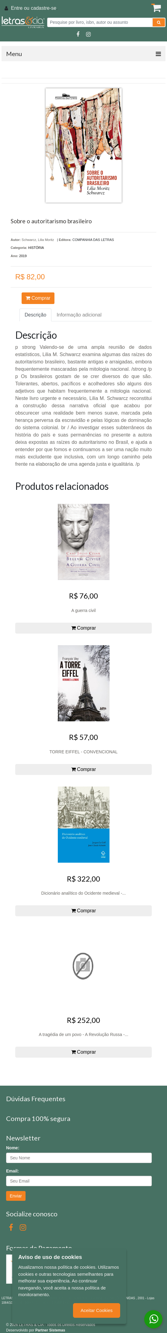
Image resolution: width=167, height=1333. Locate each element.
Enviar (16, 1195)
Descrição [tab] (35, 314)
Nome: (12, 1147)
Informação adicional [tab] (79, 314)
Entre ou (20, 8)
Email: (12, 1171)
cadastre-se (43, 8)
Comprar (38, 298)
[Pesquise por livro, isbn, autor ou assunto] (99, 22)
